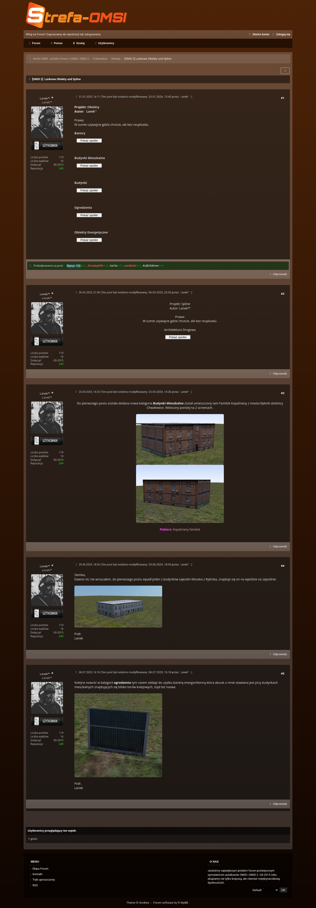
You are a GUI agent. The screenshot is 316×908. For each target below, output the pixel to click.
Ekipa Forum (38, 868)
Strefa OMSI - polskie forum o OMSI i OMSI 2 (61, 58)
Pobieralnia (100, 58)
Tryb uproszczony (42, 879)
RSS (33, 885)
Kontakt (35, 874)
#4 (282, 566)
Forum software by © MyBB (171, 902)
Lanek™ (185, 96)
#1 (282, 98)
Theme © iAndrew (140, 902)
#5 (282, 673)
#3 (282, 393)
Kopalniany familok (186, 529)
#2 (282, 294)
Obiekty (115, 58)
